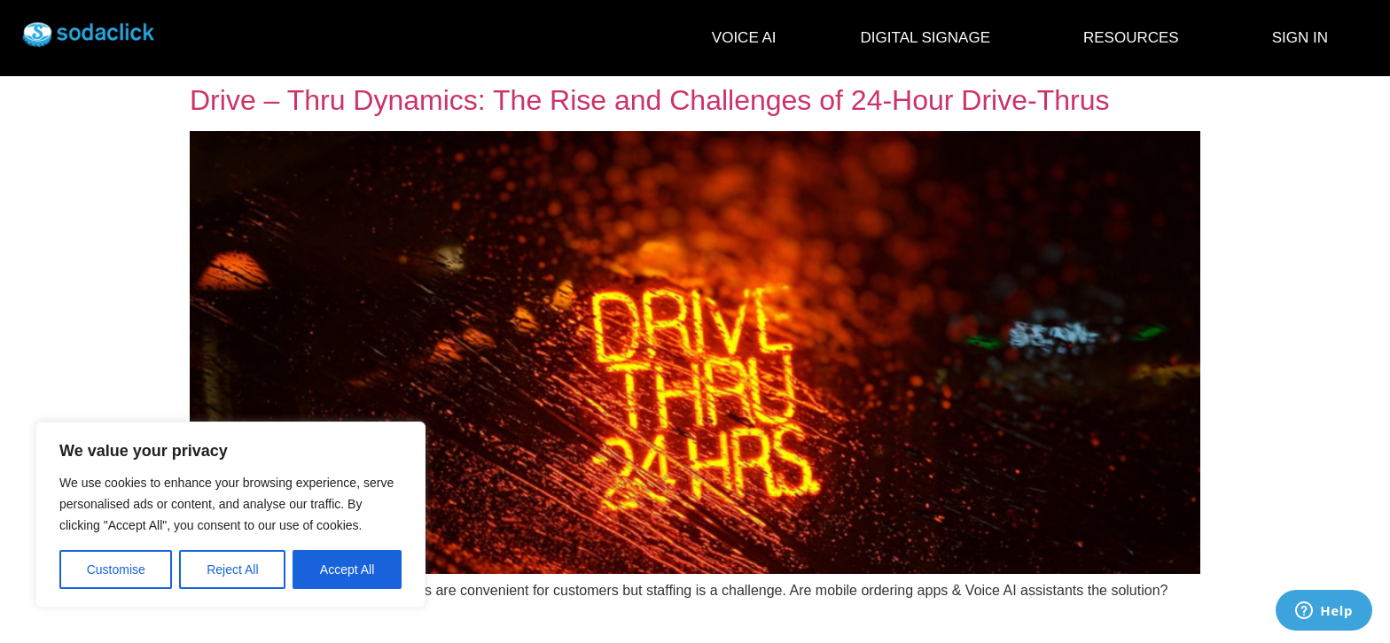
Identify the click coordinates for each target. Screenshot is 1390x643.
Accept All (347, 569)
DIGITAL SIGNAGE (930, 38)
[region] (230, 515)
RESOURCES (1135, 38)
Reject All (232, 569)
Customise (116, 569)
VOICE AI (744, 37)
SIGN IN (1300, 37)
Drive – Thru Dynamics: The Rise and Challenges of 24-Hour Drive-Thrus (649, 100)
